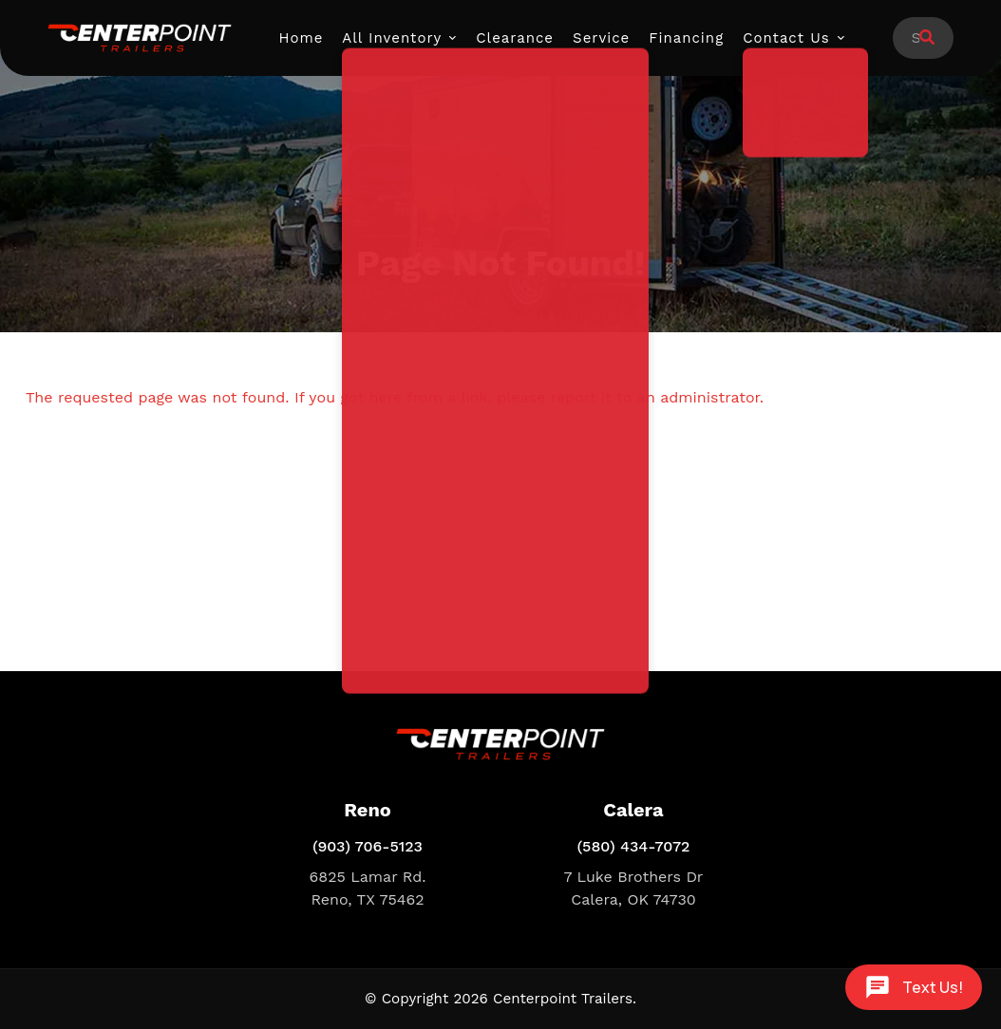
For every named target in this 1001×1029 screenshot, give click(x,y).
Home (301, 38)
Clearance (515, 38)
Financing (686, 38)
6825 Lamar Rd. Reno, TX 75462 (368, 888)
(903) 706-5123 (367, 846)
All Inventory (392, 38)
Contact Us (786, 38)
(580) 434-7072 (633, 846)
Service (601, 38)
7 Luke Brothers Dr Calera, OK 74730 (634, 888)
